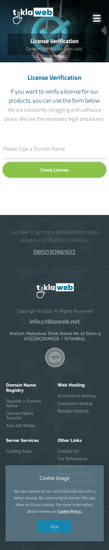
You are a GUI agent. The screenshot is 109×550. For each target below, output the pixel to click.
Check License (54, 169)
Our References (72, 458)
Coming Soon (19, 451)
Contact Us (68, 451)
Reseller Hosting (73, 411)
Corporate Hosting (75, 403)
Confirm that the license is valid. (54, 48)
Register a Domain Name (23, 403)
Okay (54, 526)
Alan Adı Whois (20, 425)
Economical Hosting (77, 396)
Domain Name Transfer (19, 415)
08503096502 (54, 252)
